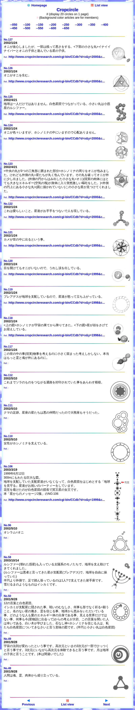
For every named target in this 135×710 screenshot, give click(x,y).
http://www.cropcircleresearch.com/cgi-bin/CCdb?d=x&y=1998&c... (57, 302)
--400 (104, 24)
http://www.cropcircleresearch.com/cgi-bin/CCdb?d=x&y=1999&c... (57, 245)
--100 (26, 24)
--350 (91, 24)
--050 (13, 24)
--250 (65, 24)
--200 (52, 24)
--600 (52, 28)
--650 (65, 28)
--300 (78, 24)
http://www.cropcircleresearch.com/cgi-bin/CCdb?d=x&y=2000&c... (57, 56)
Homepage (37, 5)
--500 (26, 28)
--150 (39, 24)
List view (99, 5)
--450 (13, 28)
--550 (39, 28)
